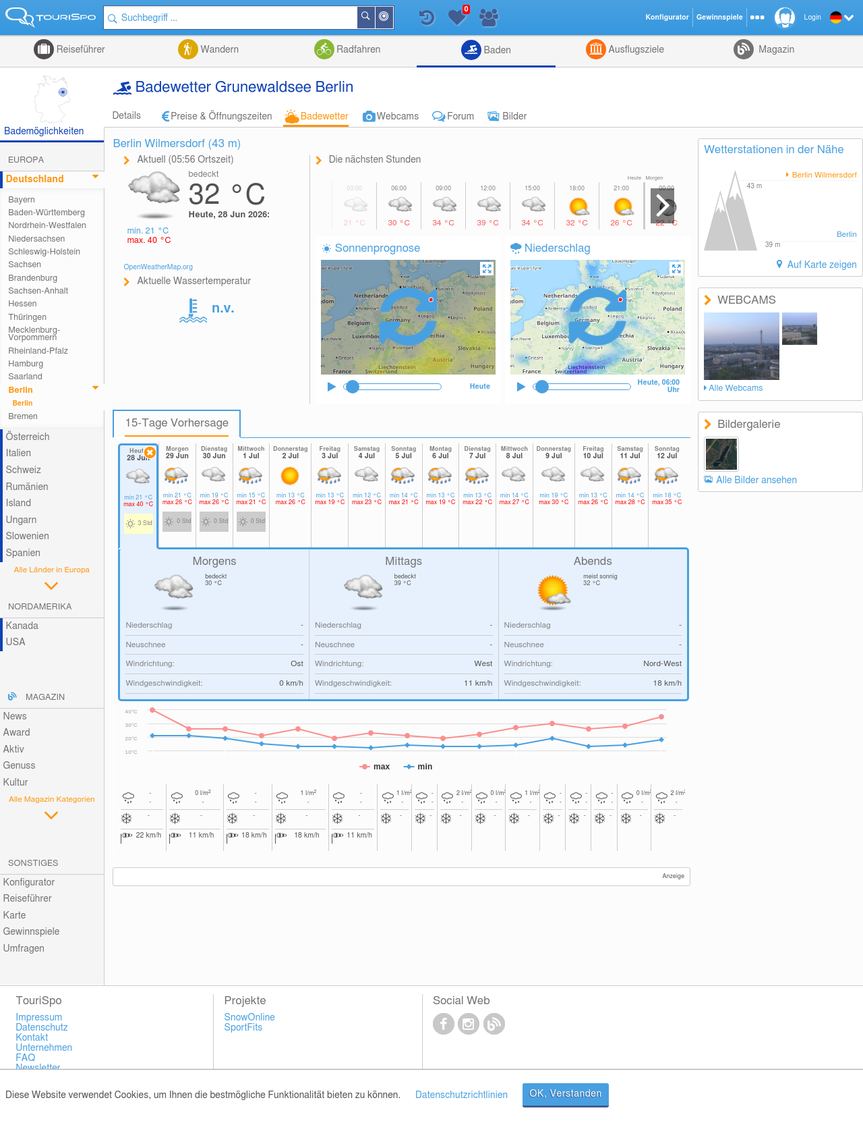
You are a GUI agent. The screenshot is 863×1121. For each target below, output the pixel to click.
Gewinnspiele (31, 932)
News (15, 716)
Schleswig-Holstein (44, 252)
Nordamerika (40, 607)
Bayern (21, 200)
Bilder (514, 116)
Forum (460, 116)
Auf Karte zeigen (821, 265)
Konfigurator (29, 882)
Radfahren (357, 50)
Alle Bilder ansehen (756, 480)
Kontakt (32, 1038)
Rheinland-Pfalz (38, 351)
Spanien (23, 553)
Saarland (25, 377)
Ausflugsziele (635, 50)
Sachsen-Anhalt (38, 291)
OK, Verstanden (565, 1094)
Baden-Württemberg (46, 213)
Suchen (375, 17)
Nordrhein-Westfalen (47, 225)
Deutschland (35, 179)
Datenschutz (42, 1028)
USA (16, 642)
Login (812, 17)
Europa (26, 160)
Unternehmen (44, 1048)
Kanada (22, 626)
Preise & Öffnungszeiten (221, 116)
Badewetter (325, 116)
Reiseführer (79, 50)
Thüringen (27, 317)
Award (16, 733)
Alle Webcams (736, 388)
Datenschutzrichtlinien (461, 1095)
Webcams (398, 116)
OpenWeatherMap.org (158, 267)
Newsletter (38, 1068)
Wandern (218, 50)
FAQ (25, 1058)
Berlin (20, 390)
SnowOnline (250, 1017)
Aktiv (13, 750)
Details (126, 116)
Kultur (15, 783)
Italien (18, 453)
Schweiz (23, 470)
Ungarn (21, 520)
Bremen (23, 416)
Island (19, 503)
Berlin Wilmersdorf (823, 175)
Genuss (19, 766)
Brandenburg (32, 278)
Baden (496, 50)
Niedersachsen (36, 239)
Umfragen (23, 949)
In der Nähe (393, 18)
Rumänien (27, 487)
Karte (14, 916)
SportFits (244, 1028)
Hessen (22, 304)
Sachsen (24, 265)
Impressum (39, 1017)
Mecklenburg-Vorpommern (34, 334)
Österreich (28, 437)
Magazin (775, 50)
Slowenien (27, 536)
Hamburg (25, 364)
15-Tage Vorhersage (177, 423)
